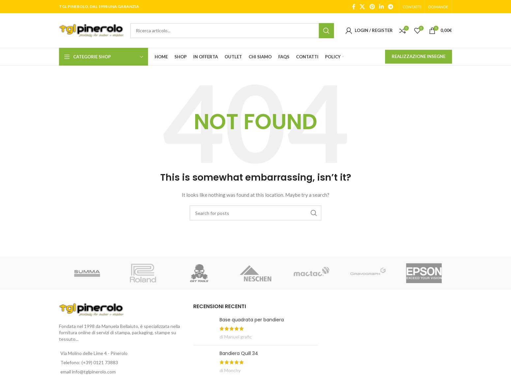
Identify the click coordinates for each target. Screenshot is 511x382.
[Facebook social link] (354, 7)
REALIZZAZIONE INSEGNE (418, 56)
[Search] (232, 30)
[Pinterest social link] (372, 7)
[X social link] (362, 7)
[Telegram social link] (391, 7)
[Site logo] (91, 30)
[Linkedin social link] (381, 7)
